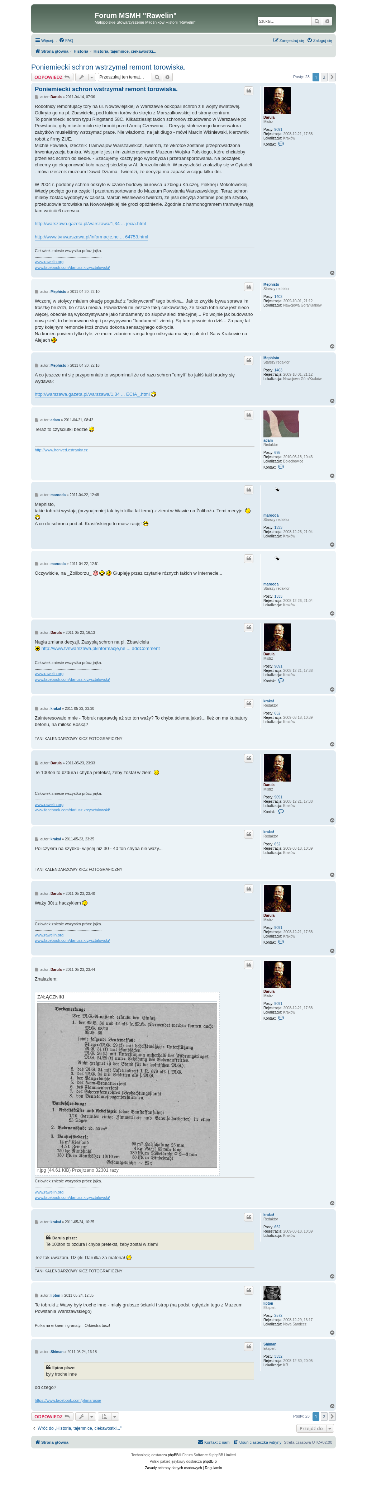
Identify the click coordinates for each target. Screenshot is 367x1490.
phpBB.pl (210, 1461)
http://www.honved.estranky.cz (61, 450)
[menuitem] (66, 40)
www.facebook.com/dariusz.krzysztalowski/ (72, 267)
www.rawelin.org (49, 262)
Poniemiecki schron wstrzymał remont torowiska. (108, 67)
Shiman (269, 1344)
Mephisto (271, 284)
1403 (278, 297)
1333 (278, 528)
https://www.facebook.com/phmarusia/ (68, 1400)
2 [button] (324, 77)
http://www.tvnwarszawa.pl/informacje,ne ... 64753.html (91, 236)
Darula (269, 117)
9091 (278, 130)
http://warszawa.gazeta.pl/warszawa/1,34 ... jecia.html (90, 223)
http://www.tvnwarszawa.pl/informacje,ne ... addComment (101, 648)
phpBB (173, 1455)
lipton (268, 1303)
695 (278, 453)
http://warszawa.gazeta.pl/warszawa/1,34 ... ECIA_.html (92, 394)
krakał (268, 701)
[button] (332, 77)
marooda (270, 515)
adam (268, 440)
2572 (278, 1316)
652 (278, 713)
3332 (278, 1356)
